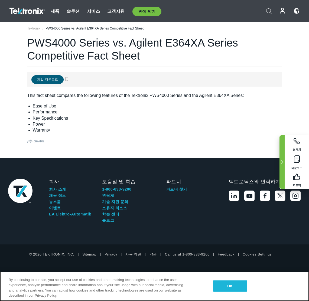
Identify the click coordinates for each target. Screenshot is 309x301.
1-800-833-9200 (116, 189)
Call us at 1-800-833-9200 (187, 254)
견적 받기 (147, 11)
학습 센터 (110, 214)
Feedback (226, 254)
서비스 (93, 11)
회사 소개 (57, 189)
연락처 (108, 195)
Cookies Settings (257, 254)
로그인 (282, 11)
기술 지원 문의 (115, 201)
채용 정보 (57, 195)
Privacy (111, 254)
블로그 (108, 220)
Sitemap (89, 254)
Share (39, 141)
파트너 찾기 (176, 189)
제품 (55, 11)
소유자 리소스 (114, 208)
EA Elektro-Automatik (70, 214)
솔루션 (73, 11)
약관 (153, 254)
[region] (154, 286)
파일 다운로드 (47, 79)
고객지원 (116, 11)
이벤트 (55, 208)
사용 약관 (133, 254)
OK (230, 286)
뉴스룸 (55, 201)
